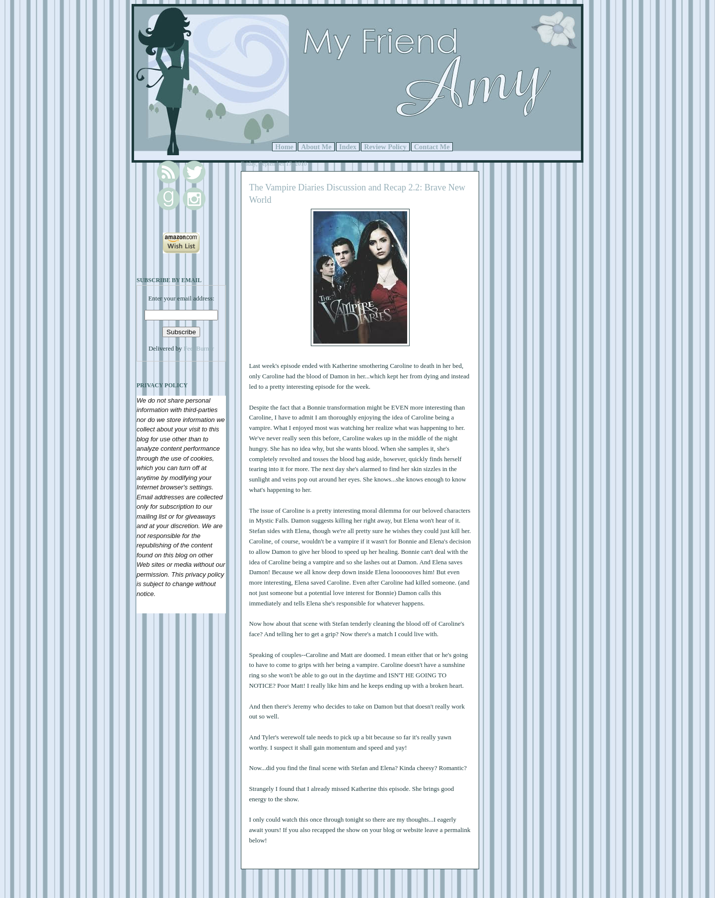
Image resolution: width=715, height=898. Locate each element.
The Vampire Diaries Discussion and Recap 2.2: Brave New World (357, 193)
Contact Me (432, 147)
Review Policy (385, 147)
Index (348, 147)
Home (284, 147)
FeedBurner (199, 348)
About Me (316, 147)
